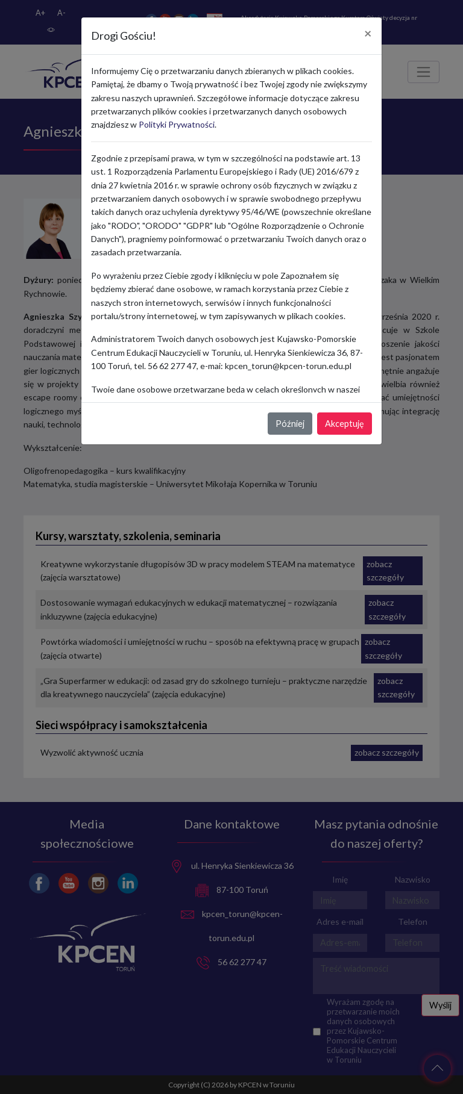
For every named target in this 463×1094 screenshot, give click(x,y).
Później (290, 423)
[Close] (368, 33)
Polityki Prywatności (177, 124)
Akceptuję (344, 423)
